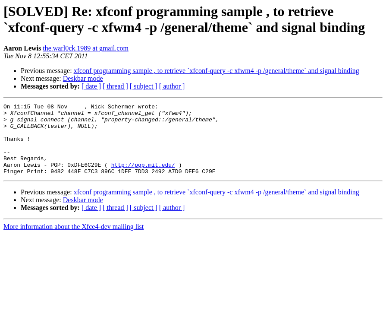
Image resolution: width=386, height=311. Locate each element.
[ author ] (172, 86)
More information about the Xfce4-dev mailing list (73, 240)
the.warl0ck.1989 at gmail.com (86, 48)
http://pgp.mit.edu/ (143, 177)
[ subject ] (143, 86)
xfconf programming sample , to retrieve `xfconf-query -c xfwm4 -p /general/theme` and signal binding (216, 70)
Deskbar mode (83, 78)
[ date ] (91, 86)
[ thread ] (115, 86)
